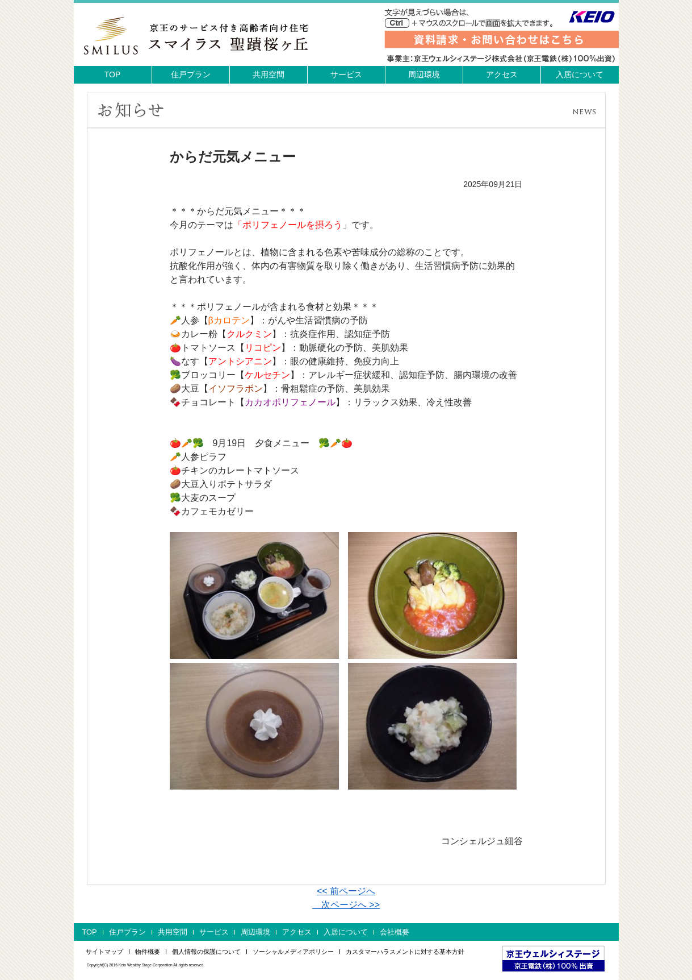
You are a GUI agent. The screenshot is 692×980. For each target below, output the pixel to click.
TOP (112, 74)
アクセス (502, 74)
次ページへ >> (346, 905)
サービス (346, 74)
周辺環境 (424, 74)
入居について (579, 74)
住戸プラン (191, 74)
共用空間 (268, 74)
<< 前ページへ (346, 891)
